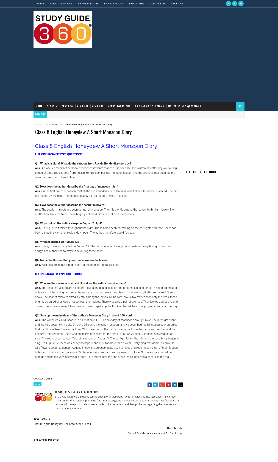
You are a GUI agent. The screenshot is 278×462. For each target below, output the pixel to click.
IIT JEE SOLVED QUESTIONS (188, 69)
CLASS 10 (70, 69)
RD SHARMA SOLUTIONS (153, 69)
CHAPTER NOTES (92, 3)
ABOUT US (180, 3)
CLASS (54, 69)
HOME (43, 3)
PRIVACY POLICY (117, 3)
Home (42, 69)
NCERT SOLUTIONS (64, 3)
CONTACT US (161, 3)
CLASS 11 (86, 69)
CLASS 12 (101, 69)
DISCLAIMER (140, 3)
